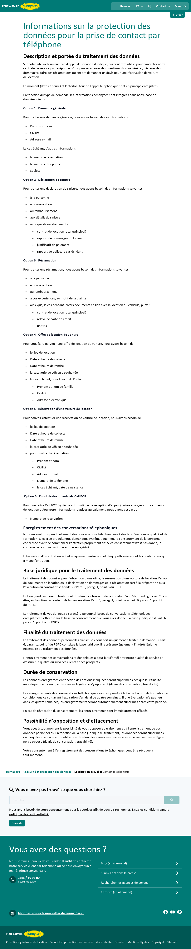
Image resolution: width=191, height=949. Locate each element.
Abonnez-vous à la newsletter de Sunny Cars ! (51, 913)
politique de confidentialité (29, 814)
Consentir (17, 823)
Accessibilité (104, 942)
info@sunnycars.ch (31, 871)
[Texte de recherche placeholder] (86, 800)
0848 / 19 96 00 (29, 878)
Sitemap (172, 942)
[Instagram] (172, 912)
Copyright (158, 942)
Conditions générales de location (26, 942)
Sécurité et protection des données (71, 942)
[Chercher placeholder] (171, 800)
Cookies (119, 942)
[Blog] (179, 912)
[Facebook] (165, 912)
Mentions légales (138, 942)
